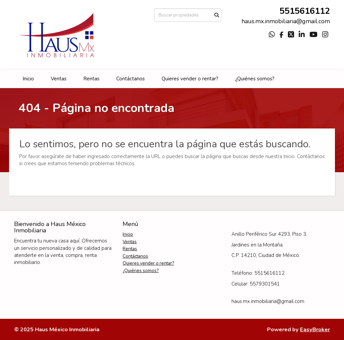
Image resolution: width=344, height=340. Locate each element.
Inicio (28, 78)
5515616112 (305, 11)
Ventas (59, 78)
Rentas (91, 78)
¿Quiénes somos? (254, 78)
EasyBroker (315, 329)
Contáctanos (130, 78)
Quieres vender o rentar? (190, 78)
